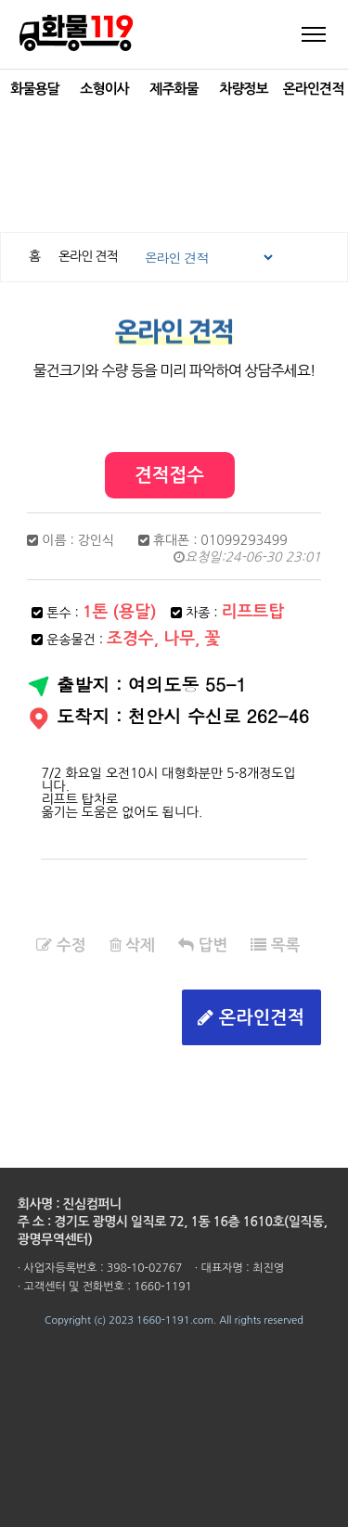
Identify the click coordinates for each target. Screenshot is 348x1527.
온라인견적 (313, 89)
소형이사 (104, 89)
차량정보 (243, 89)
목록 (275, 945)
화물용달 (34, 89)
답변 (202, 945)
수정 (60, 945)
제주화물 (173, 89)
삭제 (132, 945)
